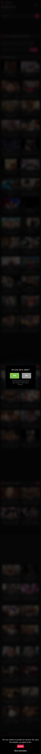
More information (20, 751)
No (26, 376)
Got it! (20, 746)
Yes (14, 376)
